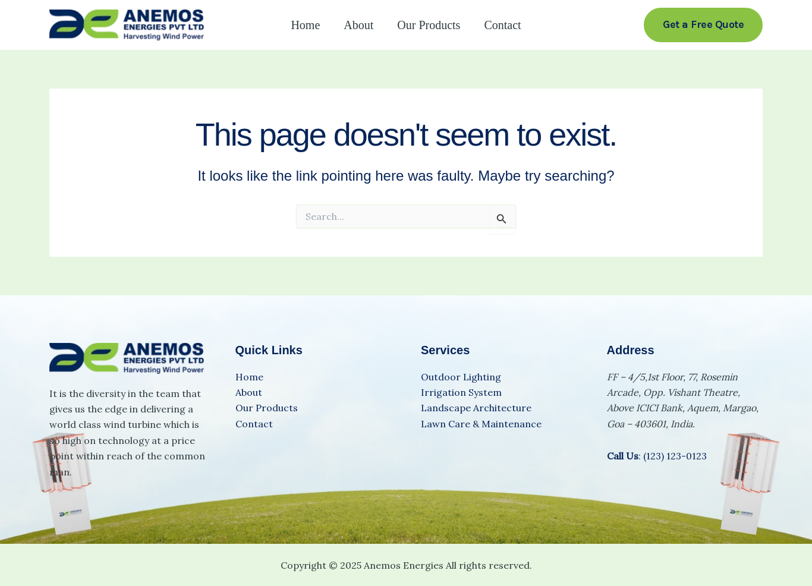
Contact (502, 24)
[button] (703, 25)
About (358, 24)
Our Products (428, 24)
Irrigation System (461, 392)
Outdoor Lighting (461, 377)
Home (305, 24)
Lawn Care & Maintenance (481, 424)
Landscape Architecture (476, 408)
